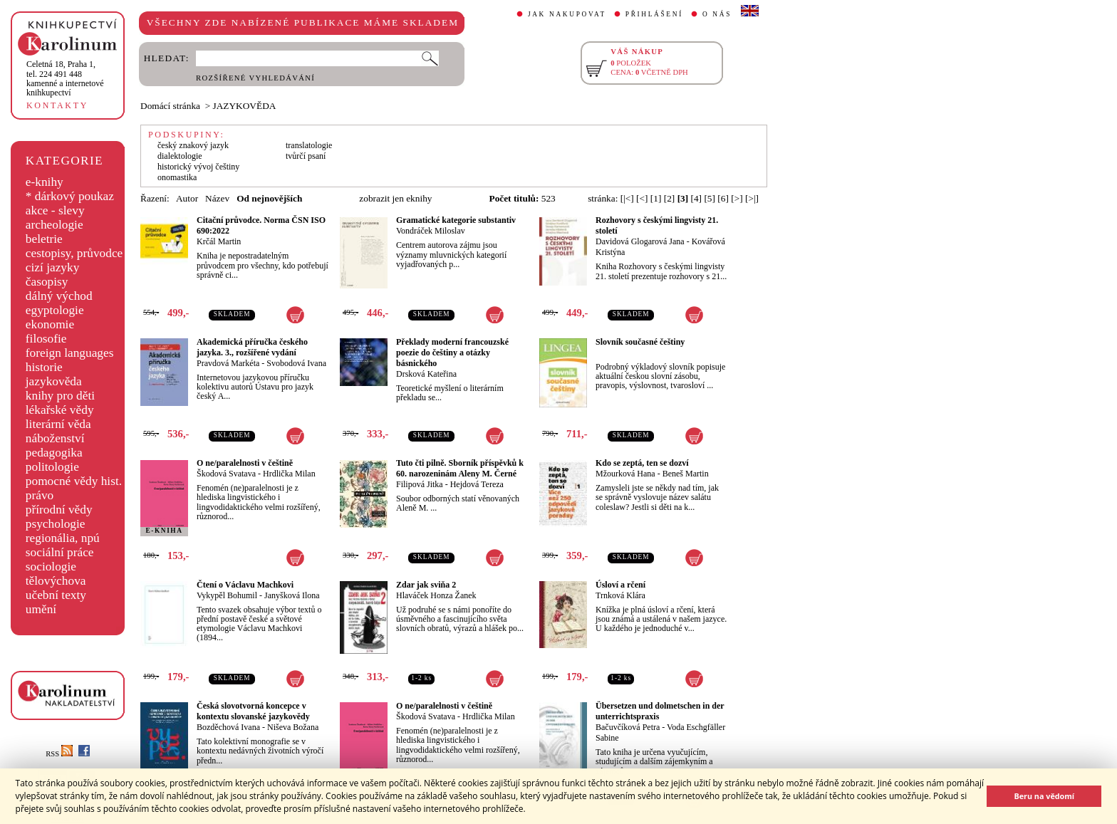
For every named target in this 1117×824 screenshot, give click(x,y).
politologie (52, 467)
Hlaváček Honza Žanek (436, 595)
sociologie (51, 566)
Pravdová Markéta (228, 363)
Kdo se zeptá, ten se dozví (642, 463)
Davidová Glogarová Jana (640, 241)
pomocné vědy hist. (74, 481)
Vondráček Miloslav (430, 231)
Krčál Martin (219, 241)
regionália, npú (63, 538)
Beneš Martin (686, 474)
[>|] (752, 198)
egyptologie (55, 310)
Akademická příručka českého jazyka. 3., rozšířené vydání (252, 347)
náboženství (55, 438)
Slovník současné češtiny (640, 342)
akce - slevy (55, 210)
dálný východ (59, 296)
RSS (59, 754)
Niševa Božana (292, 727)
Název (217, 198)
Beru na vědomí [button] (1044, 796)
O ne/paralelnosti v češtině (245, 463)
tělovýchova (56, 581)
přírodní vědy (59, 509)
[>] (736, 198)
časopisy (47, 281)
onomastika (177, 177)
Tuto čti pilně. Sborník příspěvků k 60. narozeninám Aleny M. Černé (460, 468)
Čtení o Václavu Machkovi (245, 585)
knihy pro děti (60, 395)
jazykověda (54, 381)
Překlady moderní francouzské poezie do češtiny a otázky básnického (452, 352)
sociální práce (60, 552)
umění (41, 609)
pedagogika (54, 452)
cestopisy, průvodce (74, 253)
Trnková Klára (620, 595)
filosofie (46, 338)
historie (44, 367)
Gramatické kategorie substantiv (456, 220)
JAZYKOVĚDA (244, 105)
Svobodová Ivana (296, 363)
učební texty (56, 595)
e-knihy (44, 182)
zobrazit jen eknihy (395, 198)
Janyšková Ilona (292, 595)
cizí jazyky (53, 267)
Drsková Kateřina (426, 374)
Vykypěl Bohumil (227, 595)
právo (39, 495)
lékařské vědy (60, 410)
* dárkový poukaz (70, 196)
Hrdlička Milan (289, 474)
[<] (642, 198)
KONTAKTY (57, 105)
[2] (669, 198)
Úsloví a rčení (620, 585)
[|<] (627, 198)
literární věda (58, 424)
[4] (696, 198)
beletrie (44, 239)
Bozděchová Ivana (228, 727)
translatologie (309, 145)
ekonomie (50, 324)
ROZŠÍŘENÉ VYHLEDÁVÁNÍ (255, 78)
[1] (656, 198)
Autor (187, 198)
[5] (709, 198)
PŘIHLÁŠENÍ (654, 14)
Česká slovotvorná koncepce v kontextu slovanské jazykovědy (253, 711)
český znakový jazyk (193, 145)
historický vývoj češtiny (198, 167)
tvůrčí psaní (306, 156)
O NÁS (717, 14)
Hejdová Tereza (477, 484)
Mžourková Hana (625, 474)
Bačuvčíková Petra (628, 727)
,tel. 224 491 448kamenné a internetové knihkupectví (65, 78)
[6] (723, 198)
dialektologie (179, 156)
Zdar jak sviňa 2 (426, 585)
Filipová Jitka (419, 484)
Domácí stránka (170, 105)
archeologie (54, 224)
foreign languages (70, 353)
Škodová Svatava (226, 474)
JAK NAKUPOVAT (567, 14)
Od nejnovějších (269, 198)
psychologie (55, 524)
